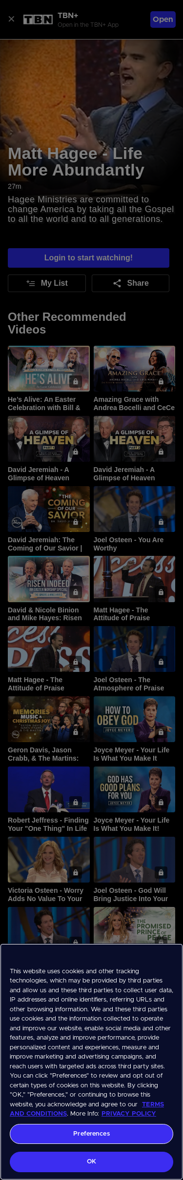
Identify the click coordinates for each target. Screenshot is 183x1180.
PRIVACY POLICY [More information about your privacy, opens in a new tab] (129, 1114)
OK (91, 1162)
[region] (91, 1062)
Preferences (91, 1134)
